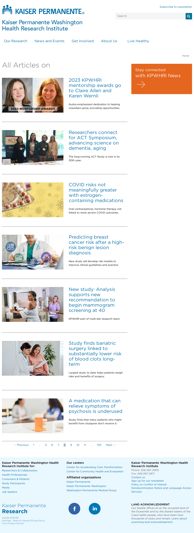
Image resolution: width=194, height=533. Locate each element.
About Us (109, 41)
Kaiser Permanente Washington (86, 486)
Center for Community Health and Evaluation (95, 471)
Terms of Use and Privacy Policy (28, 521)
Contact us (138, 477)
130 (99, 445)
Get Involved (83, 41)
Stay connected (150, 70)
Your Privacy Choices (13, 523)
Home (185, 56)
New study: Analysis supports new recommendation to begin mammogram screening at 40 (92, 300)
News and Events (49, 41)
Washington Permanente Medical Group (92, 490)
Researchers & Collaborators (19, 470)
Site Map (6, 521)
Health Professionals (14, 475)
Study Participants (13, 483)
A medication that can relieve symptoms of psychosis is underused (95, 406)
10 (78, 445)
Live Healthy (138, 41)
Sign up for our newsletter (147, 481)
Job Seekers (9, 492)
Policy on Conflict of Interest (149, 484)
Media (6, 488)
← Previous (21, 445)
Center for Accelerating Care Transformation (94, 467)
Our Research (15, 41)
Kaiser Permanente (78, 482)
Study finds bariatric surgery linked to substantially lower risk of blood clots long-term (95, 354)
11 (85, 445)
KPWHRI (14, 518)
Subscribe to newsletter (176, 7)
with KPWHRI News (158, 76)
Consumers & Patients (15, 479)
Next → (111, 445)
